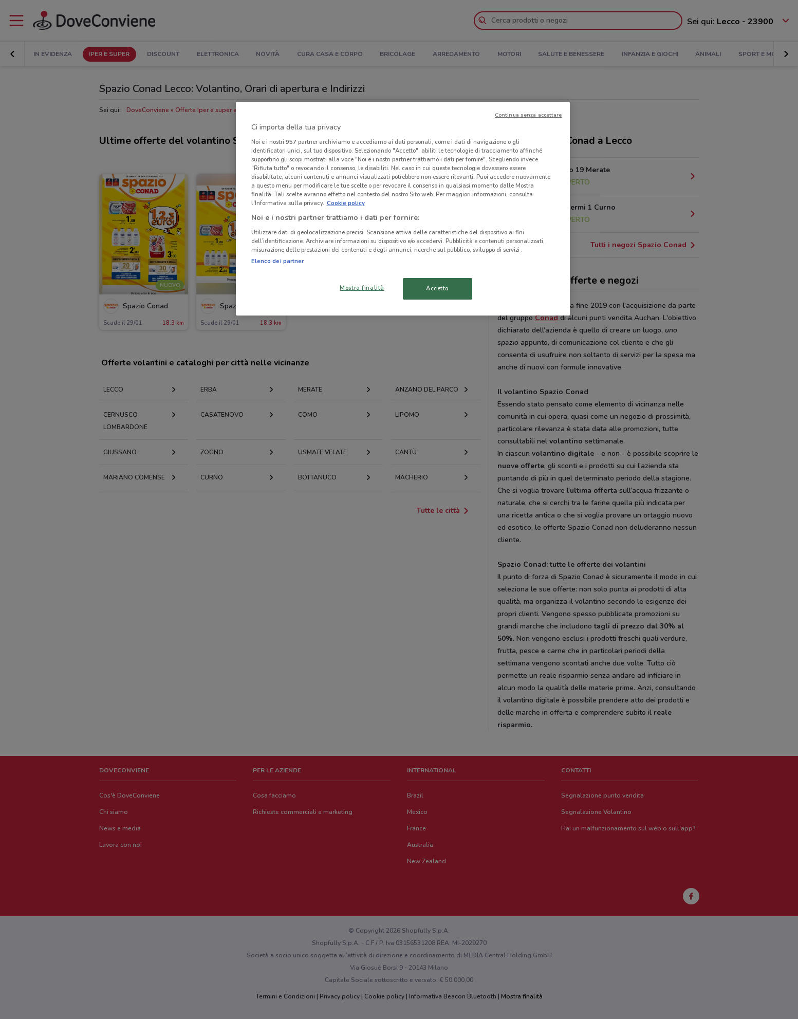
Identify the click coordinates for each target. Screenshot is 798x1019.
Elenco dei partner (277, 261)
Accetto (437, 288)
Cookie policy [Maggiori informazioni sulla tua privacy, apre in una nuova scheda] (346, 203)
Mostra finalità (362, 288)
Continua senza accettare (528, 115)
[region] (403, 209)
